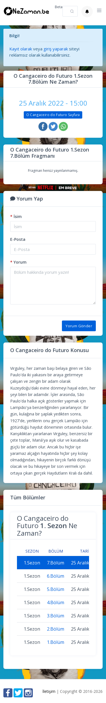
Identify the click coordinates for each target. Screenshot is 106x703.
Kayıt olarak (20, 49)
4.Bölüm (55, 602)
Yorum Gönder (79, 325)
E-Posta (17, 239)
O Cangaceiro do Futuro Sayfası (53, 114)
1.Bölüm (55, 642)
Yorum (18, 262)
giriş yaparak (56, 49)
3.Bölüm (55, 616)
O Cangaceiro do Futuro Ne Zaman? (47, 525)
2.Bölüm (55, 629)
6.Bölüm (55, 576)
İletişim (48, 691)
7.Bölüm (55, 563)
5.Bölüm (55, 589)
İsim (16, 216)
